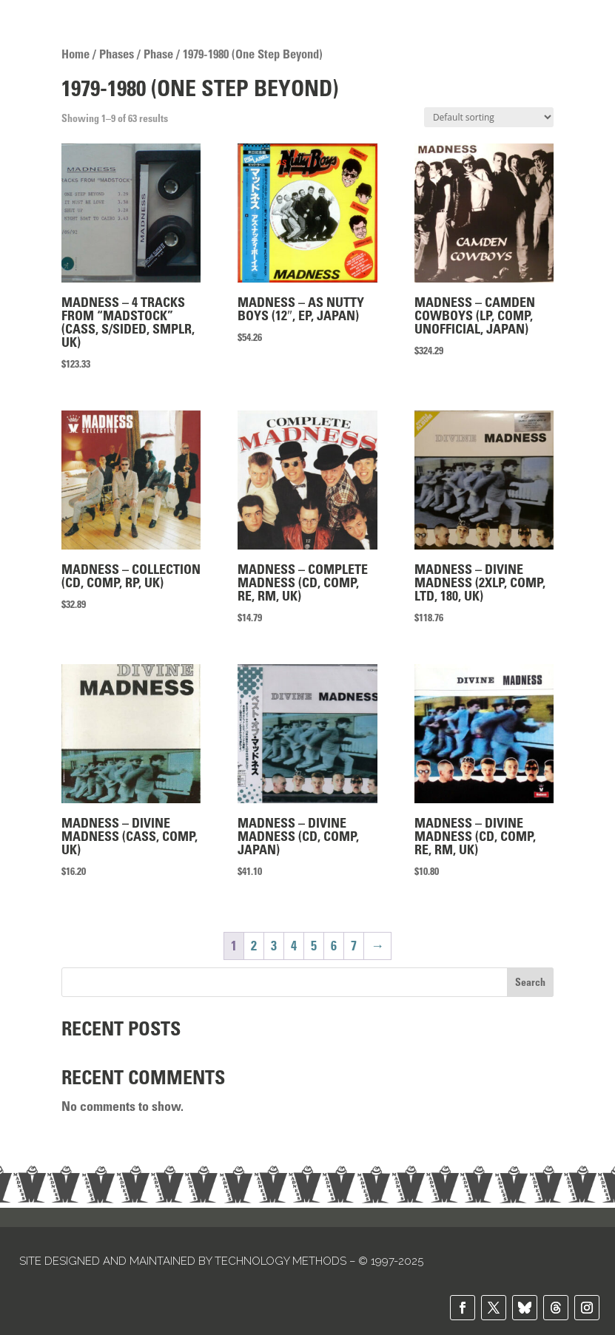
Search (530, 982)
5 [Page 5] (314, 946)
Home (75, 54)
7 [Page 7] (354, 946)
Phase (158, 54)
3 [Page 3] (274, 946)
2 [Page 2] (254, 946)
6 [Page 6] (334, 946)
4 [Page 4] (294, 946)
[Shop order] (489, 117)
